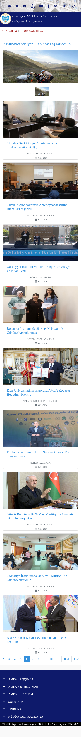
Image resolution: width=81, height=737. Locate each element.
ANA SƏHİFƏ (9, 31)
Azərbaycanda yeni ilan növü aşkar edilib (37, 44)
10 (51, 659)
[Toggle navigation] (73, 18)
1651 (66, 659)
